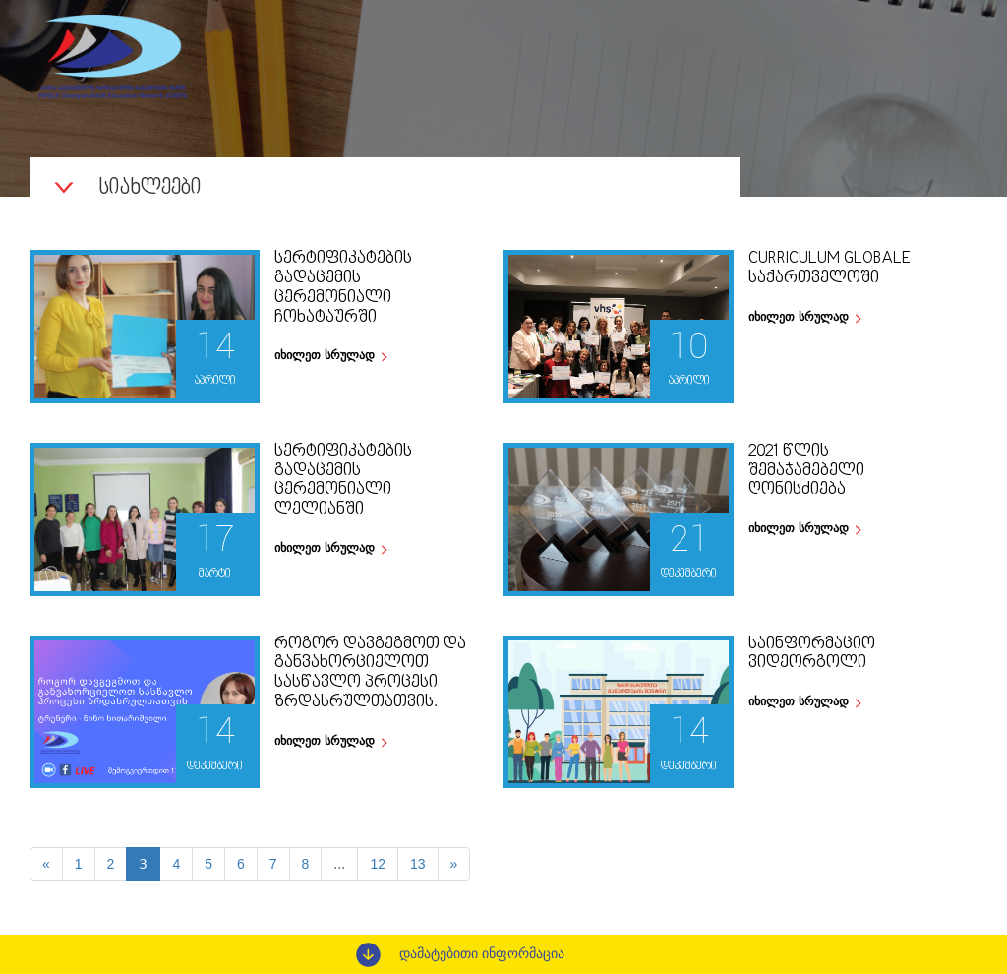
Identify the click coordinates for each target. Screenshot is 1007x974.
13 (418, 864)
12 (377, 864)
